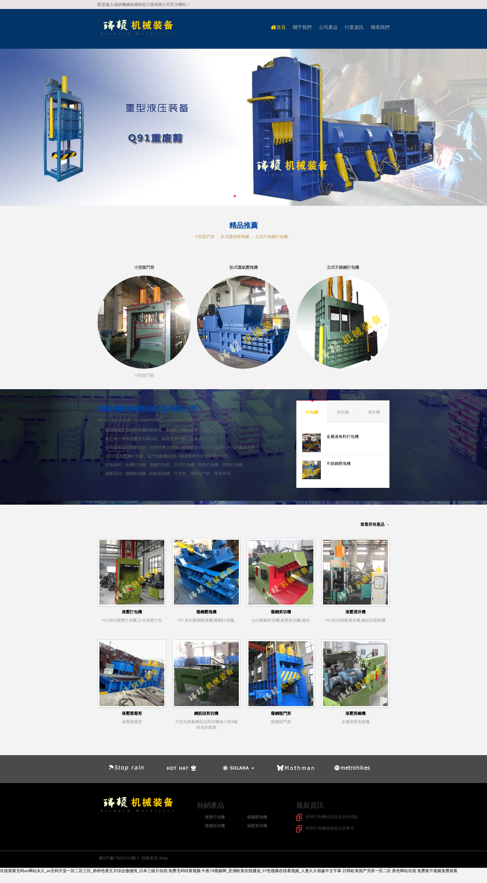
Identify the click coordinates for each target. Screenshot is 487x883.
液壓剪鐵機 (355, 713)
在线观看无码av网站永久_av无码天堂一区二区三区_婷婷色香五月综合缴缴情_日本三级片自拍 (83, 870)
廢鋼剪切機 (281, 612)
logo (137, 28)
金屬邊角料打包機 (342, 436)
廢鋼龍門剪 (281, 713)
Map (163, 857)
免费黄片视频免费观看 (437, 870)
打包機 (312, 412)
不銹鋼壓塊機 (338, 463)
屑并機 (374, 412)
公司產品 (328, 27)
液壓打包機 (132, 612)
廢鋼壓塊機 (206, 612)
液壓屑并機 (355, 612)
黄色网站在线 (404, 870)
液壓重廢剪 (132, 713)
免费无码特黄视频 (184, 870)
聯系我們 (380, 27)
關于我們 (302, 27)
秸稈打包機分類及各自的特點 (332, 816)
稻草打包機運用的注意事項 (330, 828)
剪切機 (343, 412)
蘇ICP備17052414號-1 (119, 857)
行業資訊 (354, 27)
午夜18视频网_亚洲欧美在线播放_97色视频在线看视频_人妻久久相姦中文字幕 (271, 870)
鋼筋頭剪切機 (206, 713)
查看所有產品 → (374, 524)
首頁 (278, 27)
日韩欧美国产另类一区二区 (367, 870)
